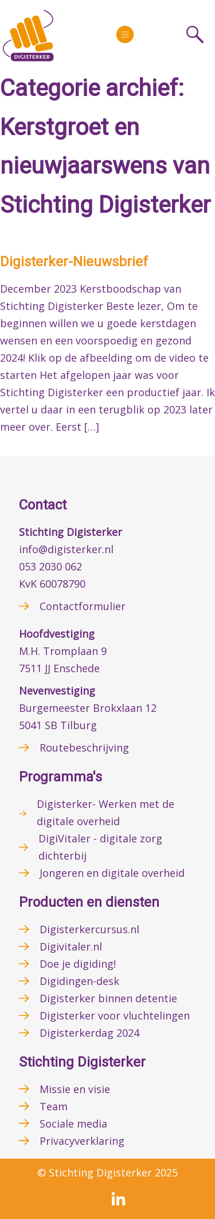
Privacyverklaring (82, 1141)
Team (54, 1106)
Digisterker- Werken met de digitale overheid (105, 812)
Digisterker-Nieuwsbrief (74, 262)
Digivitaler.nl (71, 946)
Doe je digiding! (78, 964)
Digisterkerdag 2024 (89, 1033)
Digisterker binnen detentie (108, 998)
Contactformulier (83, 606)
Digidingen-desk (79, 981)
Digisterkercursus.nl (89, 929)
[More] (125, 34)
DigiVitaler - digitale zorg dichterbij (100, 846)
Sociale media (73, 1123)
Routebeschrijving (84, 747)
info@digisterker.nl (66, 549)
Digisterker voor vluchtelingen (115, 1015)
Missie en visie (75, 1089)
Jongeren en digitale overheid (112, 873)
